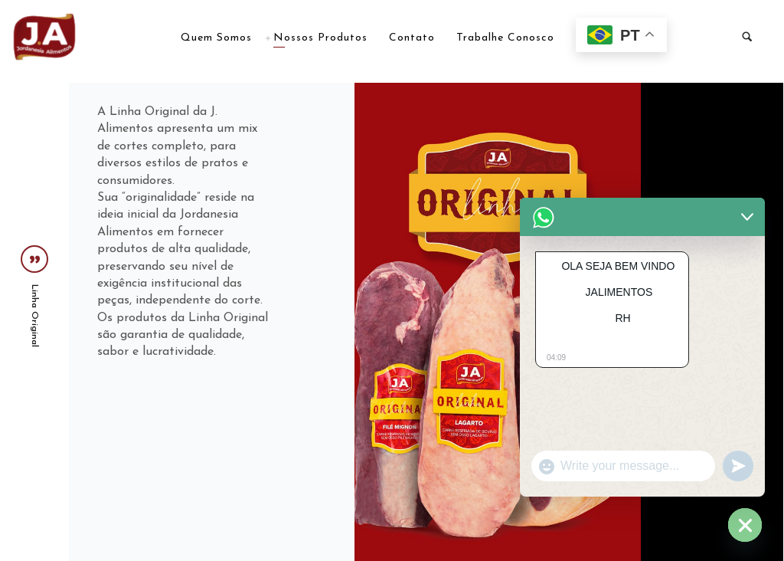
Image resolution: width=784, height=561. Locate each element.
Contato (412, 38)
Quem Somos (216, 38)
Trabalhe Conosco (505, 38)
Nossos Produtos (320, 38)
